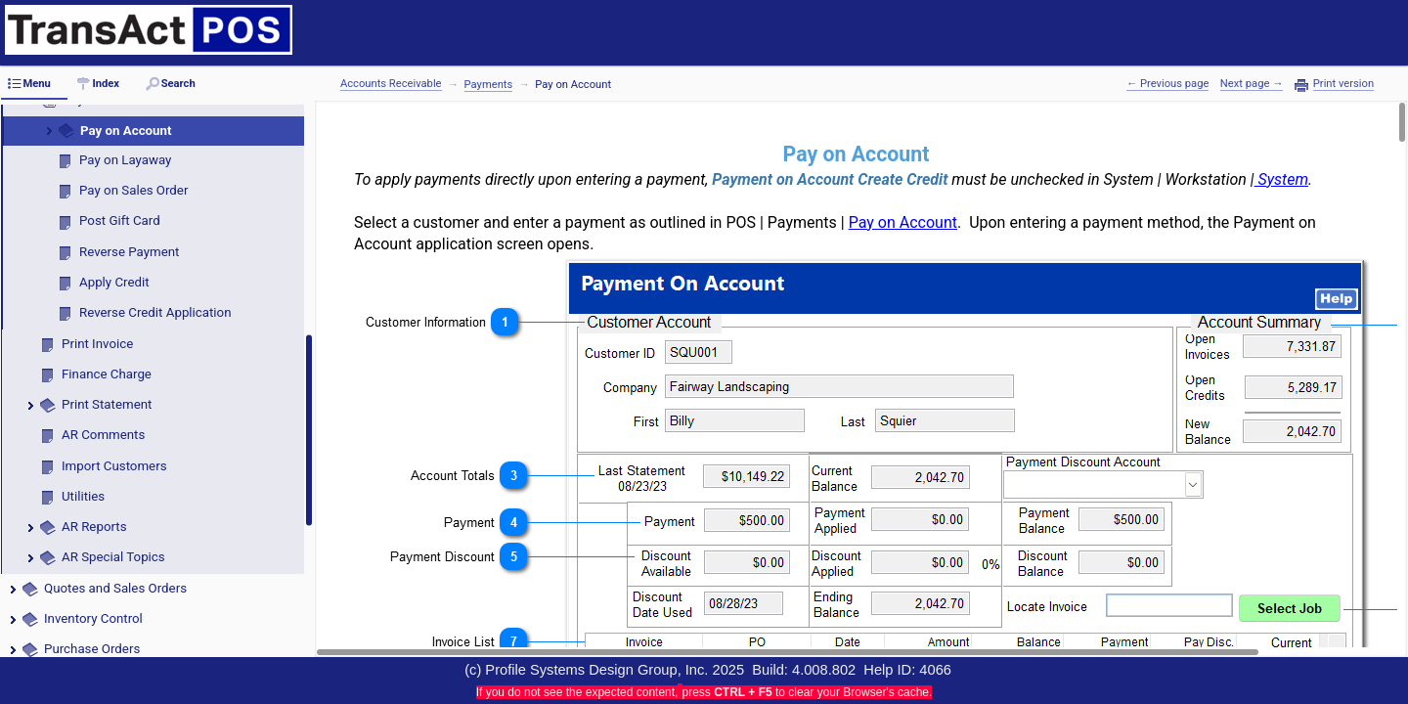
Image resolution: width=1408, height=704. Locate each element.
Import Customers (114, 466)
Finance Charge (107, 374)
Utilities (83, 496)
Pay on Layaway (125, 160)
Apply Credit (114, 282)
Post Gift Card (119, 220)
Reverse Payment (129, 251)
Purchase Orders (92, 648)
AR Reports (94, 526)
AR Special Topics (113, 557)
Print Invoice (97, 343)
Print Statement (107, 404)
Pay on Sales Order (133, 190)
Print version (1343, 84)
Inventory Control (93, 618)
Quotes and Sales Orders (115, 588)
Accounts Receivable (391, 83)
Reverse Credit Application (155, 312)
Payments (488, 84)
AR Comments (103, 434)
